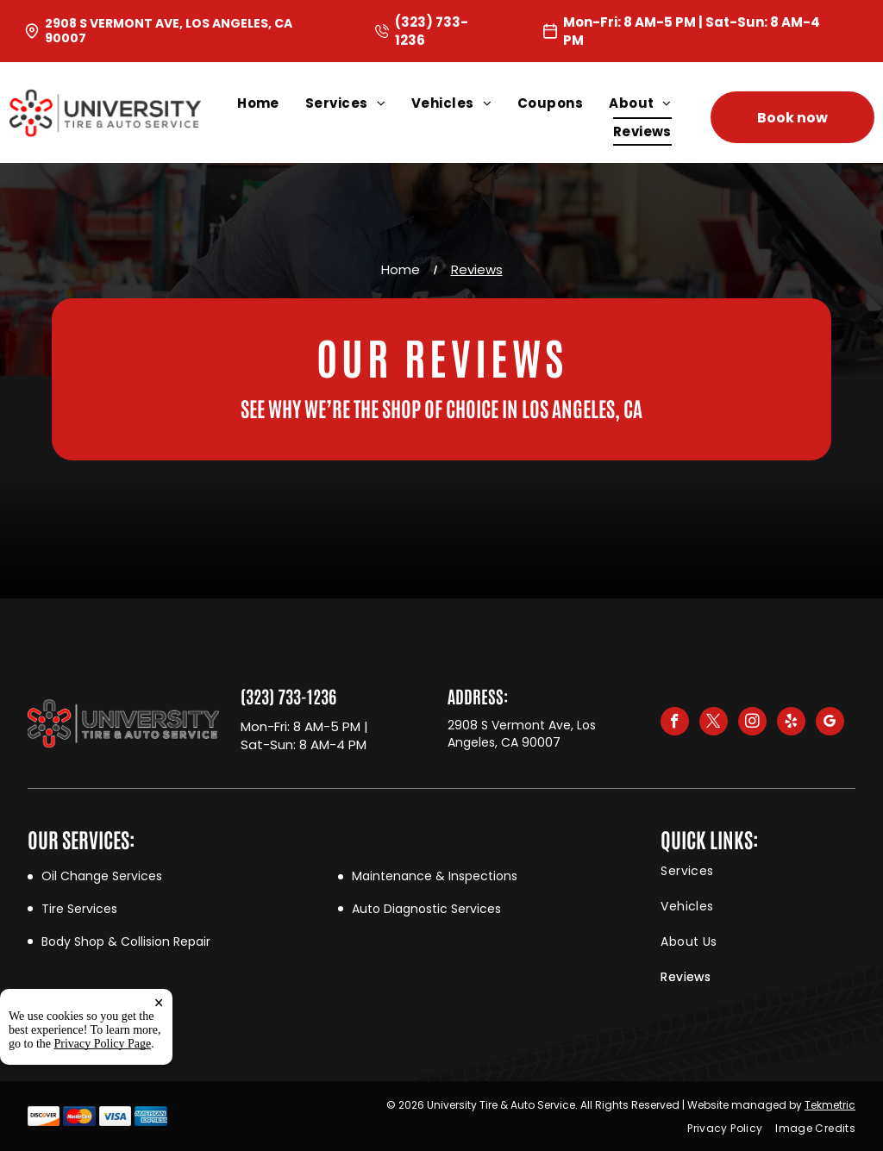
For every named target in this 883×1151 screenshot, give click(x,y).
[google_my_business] (830, 723)
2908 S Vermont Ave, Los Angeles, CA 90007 (168, 31)
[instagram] (752, 723)
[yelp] (791, 723)
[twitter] (713, 723)
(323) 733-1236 (288, 696)
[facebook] (675, 723)
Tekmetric (830, 1105)
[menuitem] (271, 103)
